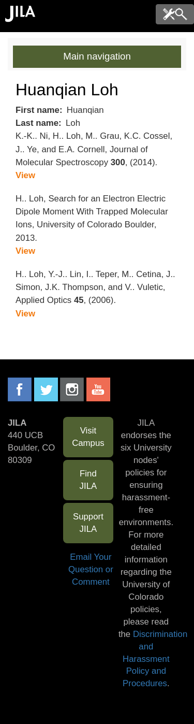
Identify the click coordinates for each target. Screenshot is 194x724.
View (25, 175)
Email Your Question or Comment (90, 569)
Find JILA (88, 480)
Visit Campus (88, 437)
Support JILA (88, 523)
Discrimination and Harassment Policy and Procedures (155, 659)
